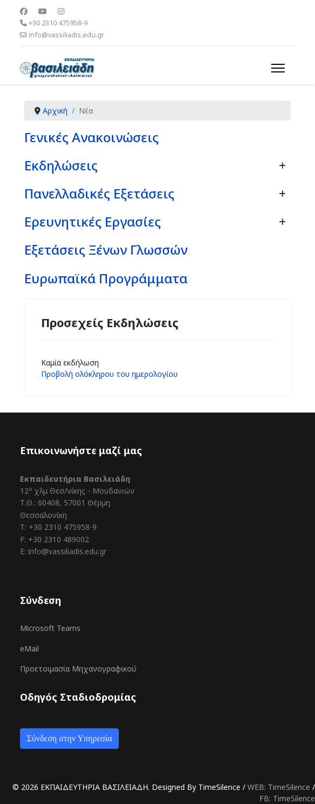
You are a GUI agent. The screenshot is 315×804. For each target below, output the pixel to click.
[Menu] (278, 68)
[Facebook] (24, 11)
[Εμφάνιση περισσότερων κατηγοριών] (282, 165)
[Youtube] (42, 11)
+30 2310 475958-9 (58, 23)
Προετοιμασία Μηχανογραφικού (78, 668)
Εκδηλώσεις (61, 165)
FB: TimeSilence (287, 798)
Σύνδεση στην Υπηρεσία (69, 738)
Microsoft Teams (50, 628)
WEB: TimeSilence (278, 787)
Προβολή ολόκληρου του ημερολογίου (109, 374)
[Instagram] (61, 11)
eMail (29, 648)
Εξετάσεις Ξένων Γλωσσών (105, 249)
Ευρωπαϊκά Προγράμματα (105, 278)
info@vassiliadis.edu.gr (66, 34)
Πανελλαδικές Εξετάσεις (99, 193)
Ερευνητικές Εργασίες (92, 221)
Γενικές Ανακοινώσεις (91, 137)
